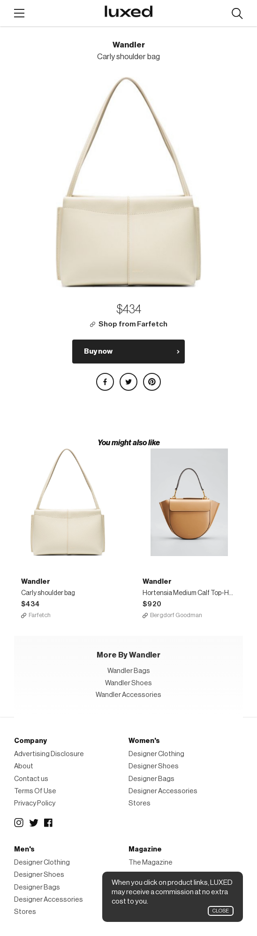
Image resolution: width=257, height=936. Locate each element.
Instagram (18, 823)
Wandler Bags (128, 670)
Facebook (48, 823)
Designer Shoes (153, 766)
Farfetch (40, 615)
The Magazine (150, 862)
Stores (139, 803)
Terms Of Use (35, 791)
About (23, 766)
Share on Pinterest (152, 382)
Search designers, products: (237, 14)
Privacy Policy (34, 803)
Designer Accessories (162, 791)
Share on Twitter (128, 382)
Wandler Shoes (128, 683)
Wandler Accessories (128, 694)
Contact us (31, 778)
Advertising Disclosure (49, 754)
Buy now (98, 351)
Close (220, 910)
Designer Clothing (156, 754)
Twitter (33, 823)
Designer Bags (151, 778)
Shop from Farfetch (132, 324)
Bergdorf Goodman (176, 615)
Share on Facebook (105, 382)
